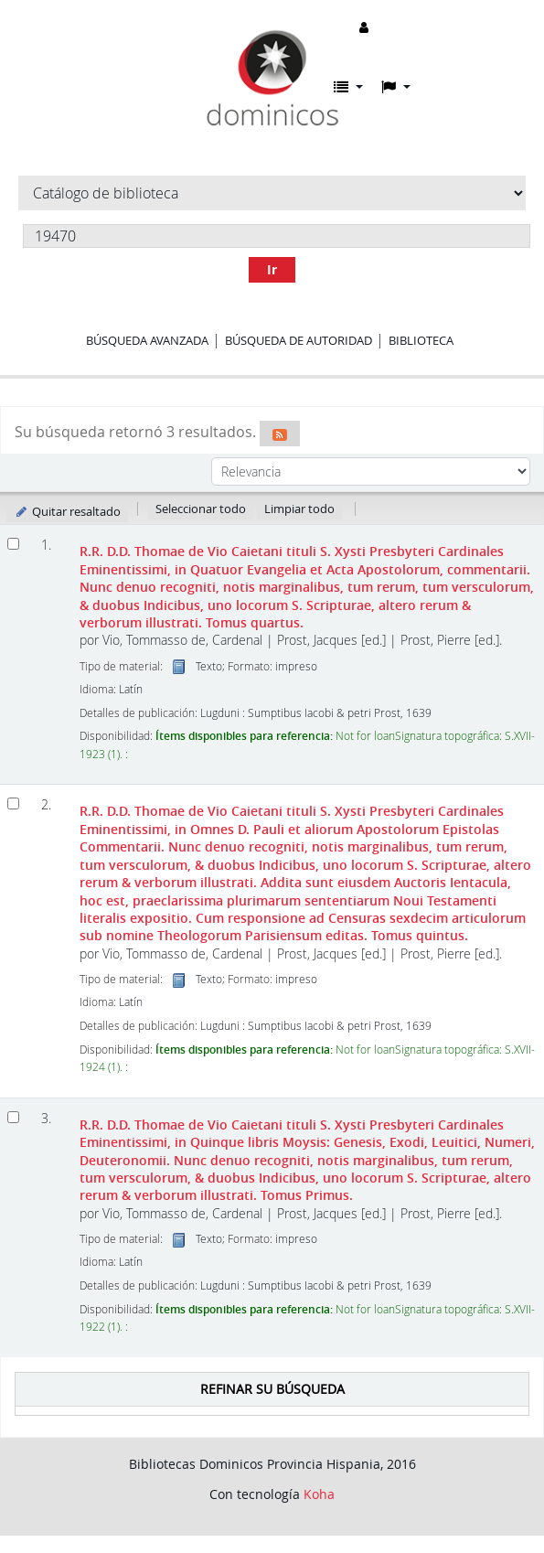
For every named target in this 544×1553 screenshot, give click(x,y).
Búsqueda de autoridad (298, 340)
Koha (319, 1494)
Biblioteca (421, 340)
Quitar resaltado (67, 511)
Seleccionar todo (200, 508)
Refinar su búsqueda (272, 1389)
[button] (348, 86)
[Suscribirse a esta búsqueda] (280, 433)
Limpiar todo (299, 508)
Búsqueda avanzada (147, 340)
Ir (272, 269)
